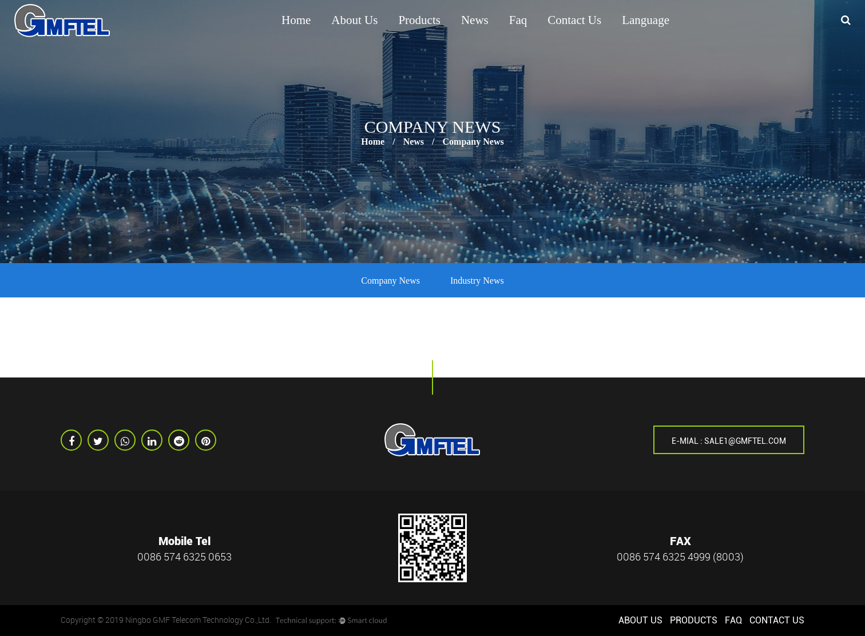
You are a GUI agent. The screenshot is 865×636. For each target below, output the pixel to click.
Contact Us (574, 20)
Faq (518, 20)
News (475, 20)
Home (296, 20)
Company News (390, 280)
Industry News (477, 280)
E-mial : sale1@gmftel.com (729, 441)
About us (354, 20)
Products (419, 20)
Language (645, 20)
